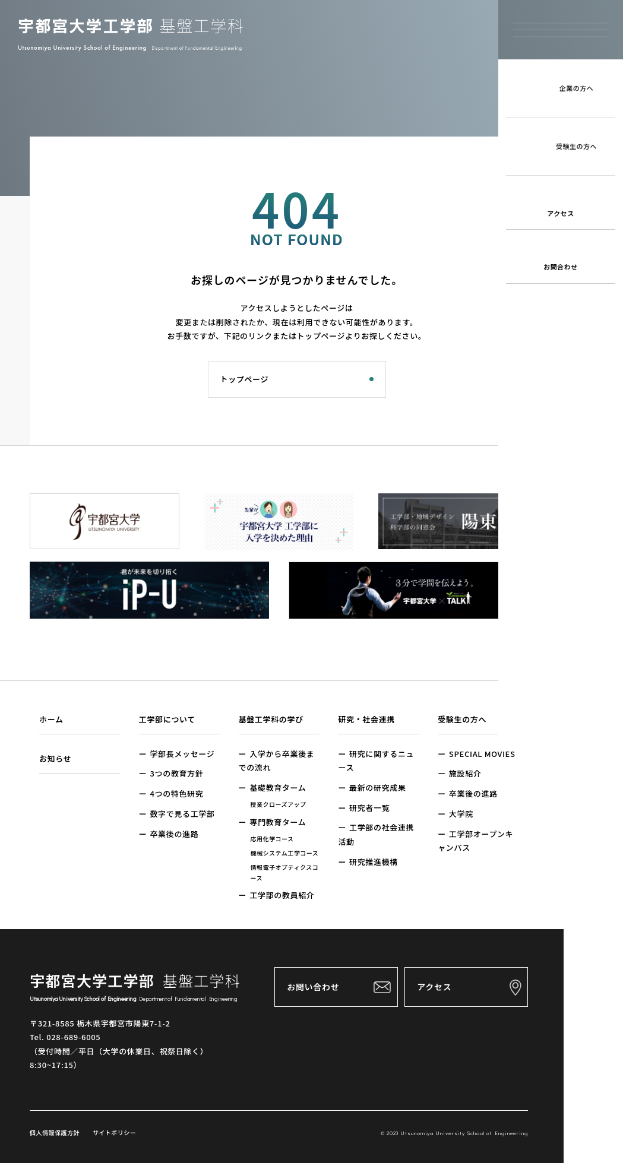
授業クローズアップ (278, 804)
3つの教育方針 (176, 773)
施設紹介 (465, 773)
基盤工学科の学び (271, 719)
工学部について (167, 719)
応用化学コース (272, 838)
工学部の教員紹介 (281, 895)
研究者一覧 (369, 807)
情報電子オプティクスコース (285, 872)
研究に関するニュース (376, 760)
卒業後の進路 (174, 833)
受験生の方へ (462, 719)
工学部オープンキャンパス (475, 840)
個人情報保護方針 (55, 1132)
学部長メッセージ (182, 753)
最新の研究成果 (377, 787)
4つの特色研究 (176, 793)
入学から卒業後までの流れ (277, 760)
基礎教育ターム (277, 787)
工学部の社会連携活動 (376, 834)
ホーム (51, 719)
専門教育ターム (277, 822)
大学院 (461, 813)
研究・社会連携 (366, 719)
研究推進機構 (373, 861)
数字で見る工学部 (182, 813)
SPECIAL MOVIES (482, 753)
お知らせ (55, 758)
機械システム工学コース (285, 852)
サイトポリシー (113, 1132)
